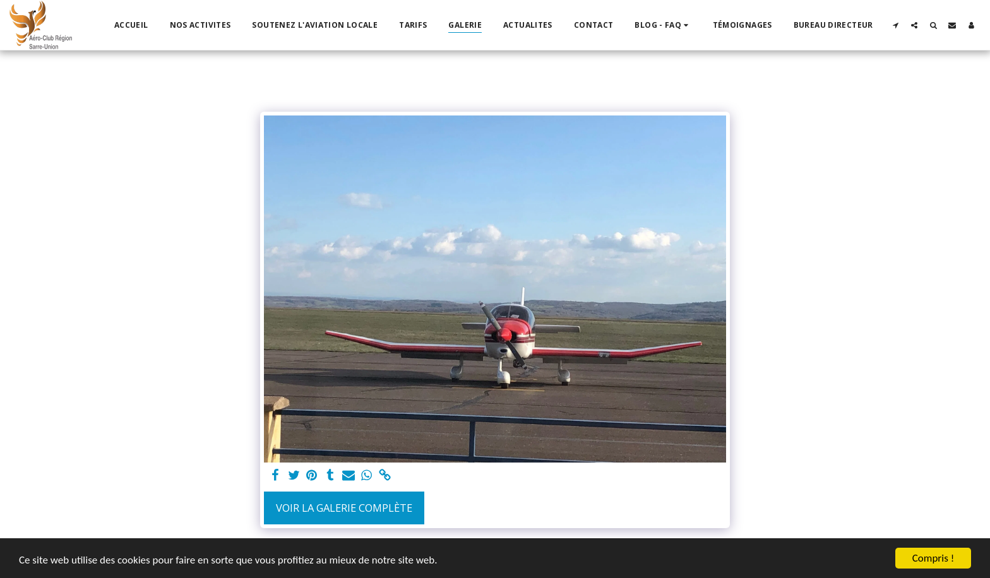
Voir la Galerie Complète (344, 507)
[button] (662, 25)
